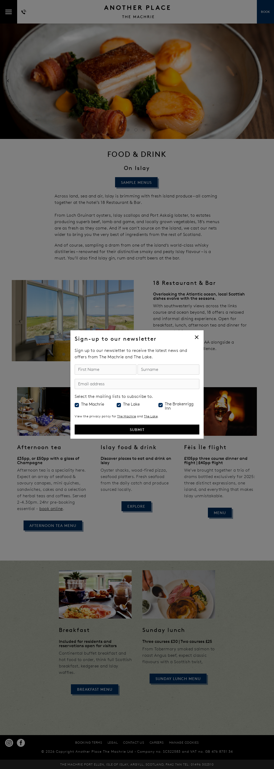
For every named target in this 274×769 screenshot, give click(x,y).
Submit (137, 429)
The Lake (131, 404)
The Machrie (92, 404)
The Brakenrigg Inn (179, 406)
